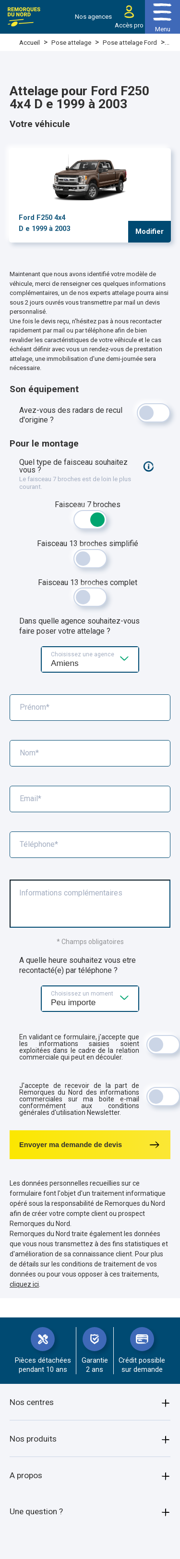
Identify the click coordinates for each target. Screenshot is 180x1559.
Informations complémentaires (70, 893)
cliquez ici (24, 1284)
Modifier (149, 231)
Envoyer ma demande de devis (90, 1144)
